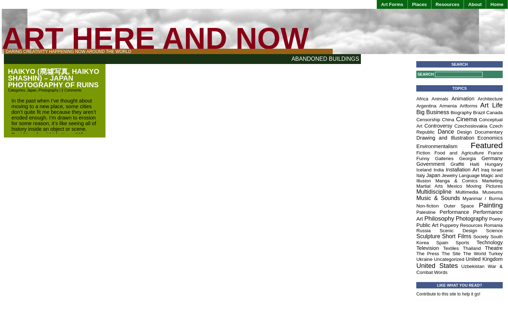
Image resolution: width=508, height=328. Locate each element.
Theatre (494, 248)
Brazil (479, 112)
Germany (492, 158)
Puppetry (449, 225)
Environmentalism (436, 146)
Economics (490, 138)
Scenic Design (458, 230)
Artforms (468, 106)
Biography (461, 112)
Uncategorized (449, 259)
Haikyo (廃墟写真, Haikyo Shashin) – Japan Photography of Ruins (53, 78)
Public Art (427, 225)
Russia (423, 230)
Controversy (438, 126)
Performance (454, 212)
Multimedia (466, 192)
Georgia (467, 158)
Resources (447, 4)
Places (419, 4)
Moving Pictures (484, 186)
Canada (494, 112)
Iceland (423, 169)
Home (496, 4)
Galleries (444, 158)
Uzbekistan (472, 266)
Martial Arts (429, 186)
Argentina (426, 106)
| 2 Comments (70, 90)
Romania (493, 225)
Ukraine (424, 259)
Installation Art (462, 169)
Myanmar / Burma (482, 198)
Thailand (472, 248)
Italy (420, 175)
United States (437, 265)
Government (430, 164)
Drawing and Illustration (445, 138)
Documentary (489, 132)
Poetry (496, 219)
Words (440, 272)
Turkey (496, 253)
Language (469, 175)
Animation (463, 98)
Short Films (456, 236)
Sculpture (428, 236)
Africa (422, 98)
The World (474, 253)
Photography (48, 90)
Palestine (426, 212)
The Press (427, 253)
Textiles (451, 248)
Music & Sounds (438, 198)
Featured (487, 145)
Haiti (474, 164)
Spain (442, 242)
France (495, 153)
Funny (422, 158)
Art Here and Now (155, 38)
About (475, 4)
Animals (439, 98)
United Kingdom (484, 259)
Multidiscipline (434, 192)
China (448, 119)
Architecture (490, 98)
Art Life (491, 105)
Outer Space (459, 206)
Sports (463, 242)
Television (427, 248)
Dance (446, 132)
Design (464, 132)
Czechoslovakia (470, 126)
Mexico (454, 186)
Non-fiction (427, 206)
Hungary (494, 164)
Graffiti (457, 164)
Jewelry (450, 175)
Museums (492, 192)
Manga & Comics (456, 180)
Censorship (428, 119)
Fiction (423, 153)
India (439, 169)
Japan (31, 90)
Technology (490, 242)
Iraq (485, 169)
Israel (497, 169)
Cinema (466, 119)
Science (494, 230)
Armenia (448, 106)
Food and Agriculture (459, 153)
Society (481, 236)
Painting (491, 205)
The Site (451, 253)
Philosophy (439, 218)
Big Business (432, 112)
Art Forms (392, 4)
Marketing (492, 180)
